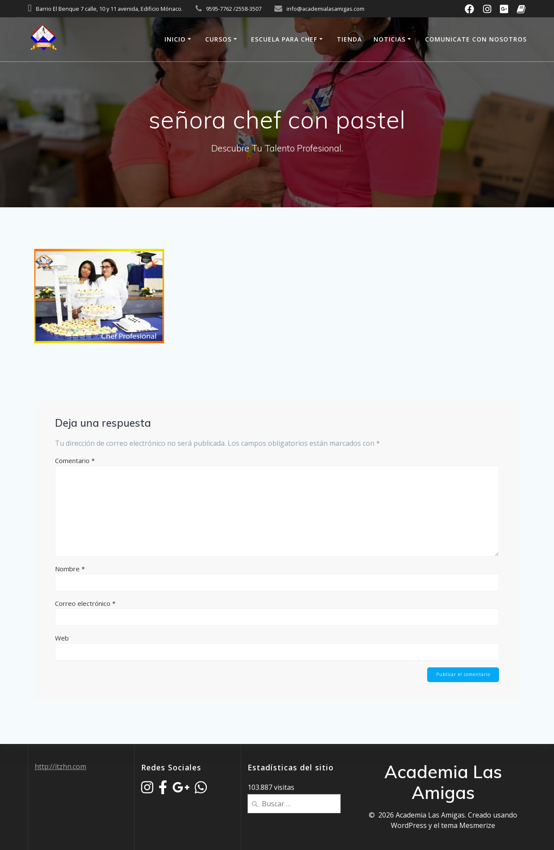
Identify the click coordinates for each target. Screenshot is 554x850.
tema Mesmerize (468, 825)
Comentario (75, 460)
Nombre (70, 568)
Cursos (218, 39)
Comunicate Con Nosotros (476, 39)
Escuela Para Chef (284, 39)
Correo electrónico (85, 603)
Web (62, 638)
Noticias (390, 39)
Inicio (175, 39)
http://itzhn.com (60, 766)
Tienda (349, 39)
